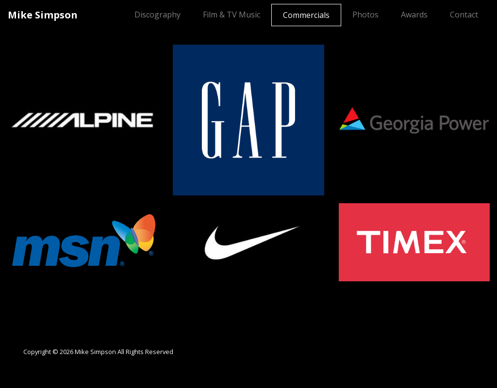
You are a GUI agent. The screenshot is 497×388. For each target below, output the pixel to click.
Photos (365, 14)
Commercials (308, 14)
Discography (157, 14)
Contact (464, 14)
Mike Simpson (43, 14)
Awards (414, 14)
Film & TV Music (231, 14)
